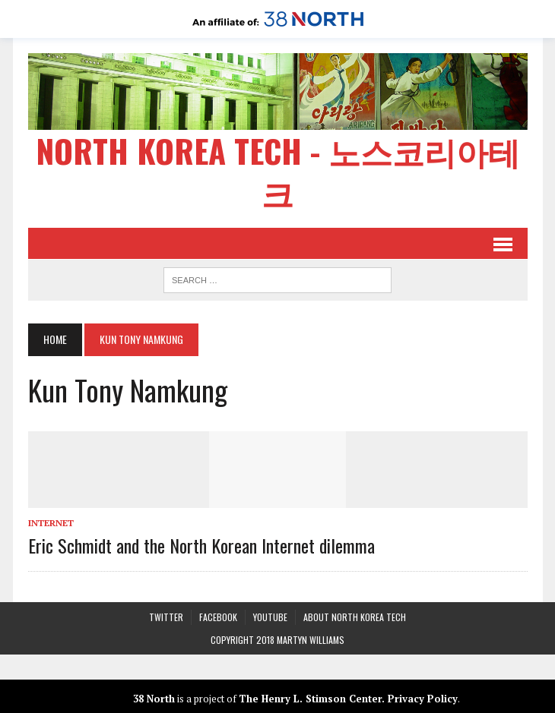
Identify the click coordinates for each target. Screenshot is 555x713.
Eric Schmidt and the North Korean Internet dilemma (201, 545)
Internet (51, 522)
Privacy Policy (423, 698)
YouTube (270, 616)
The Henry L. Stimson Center (310, 698)
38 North (154, 698)
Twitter (166, 616)
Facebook (218, 616)
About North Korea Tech (354, 616)
